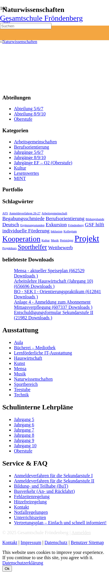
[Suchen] (25, 26)
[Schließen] (2, 42)
